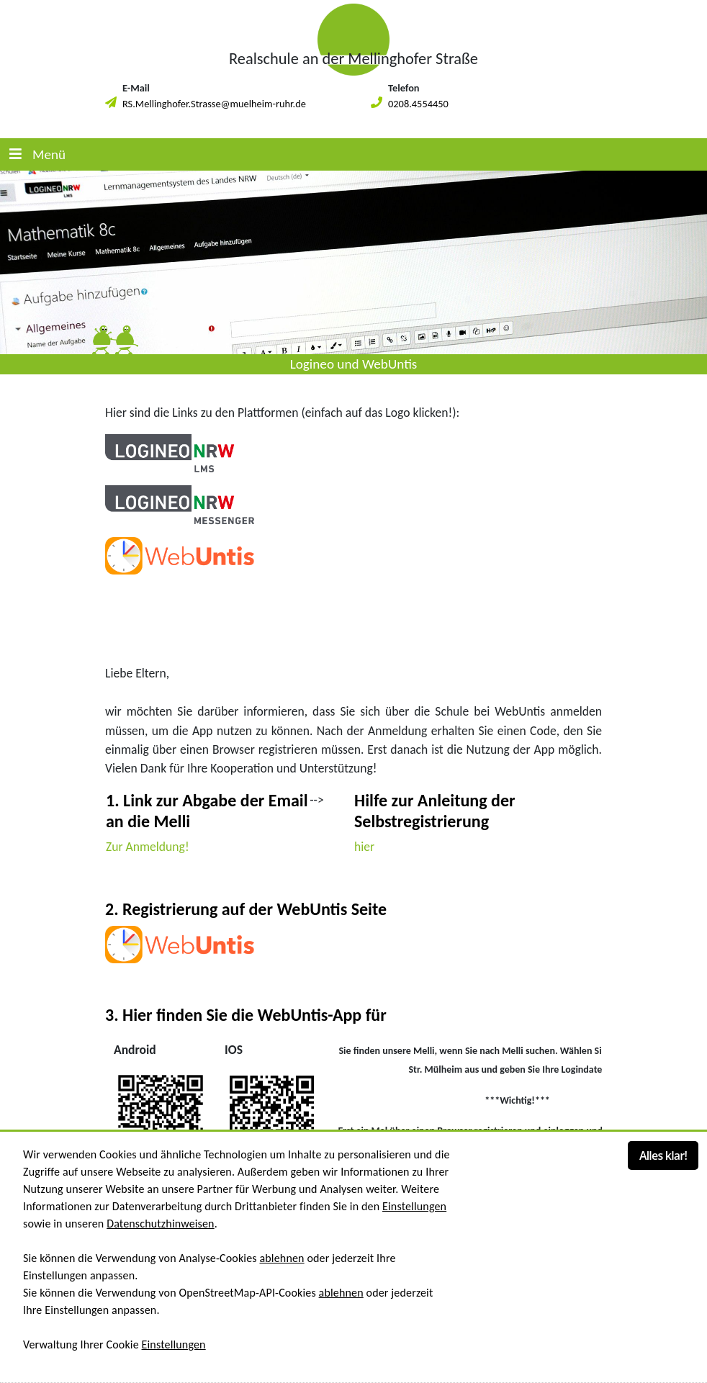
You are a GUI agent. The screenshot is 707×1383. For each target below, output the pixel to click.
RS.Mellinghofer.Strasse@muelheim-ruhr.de (214, 103)
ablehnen (281, 1258)
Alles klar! (663, 1155)
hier (364, 847)
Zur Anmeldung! (147, 847)
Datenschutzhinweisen (161, 1223)
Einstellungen (414, 1206)
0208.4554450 (418, 103)
